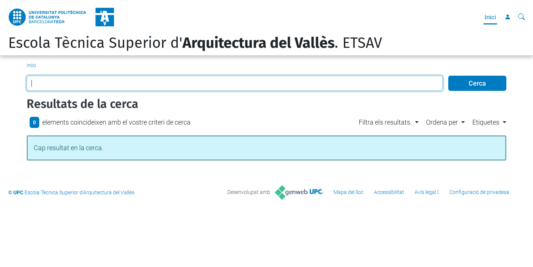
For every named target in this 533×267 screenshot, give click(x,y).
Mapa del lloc (348, 192)
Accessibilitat (389, 192)
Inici (490, 17)
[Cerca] (521, 17)
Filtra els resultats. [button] (385, 122)
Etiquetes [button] (485, 122)
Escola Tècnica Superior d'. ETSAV (195, 43)
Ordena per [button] (442, 122)
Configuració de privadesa (479, 192)
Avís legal (425, 192)
